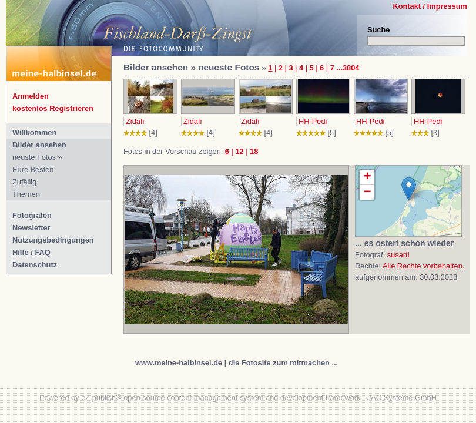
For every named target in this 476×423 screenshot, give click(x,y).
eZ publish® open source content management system (172, 397)
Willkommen (34, 132)
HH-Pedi (313, 121)
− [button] (367, 192)
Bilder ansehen (39, 144)
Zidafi (135, 121)
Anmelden (30, 96)
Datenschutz (34, 264)
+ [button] (367, 177)
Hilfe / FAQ (31, 252)
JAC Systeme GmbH (402, 397)
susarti (398, 254)
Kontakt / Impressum (430, 6)
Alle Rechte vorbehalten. (423, 265)
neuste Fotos (34, 157)
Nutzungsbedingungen (53, 240)
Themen (26, 194)
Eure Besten (32, 169)
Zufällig (24, 181)
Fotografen (32, 215)
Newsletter (31, 227)
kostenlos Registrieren (52, 108)
